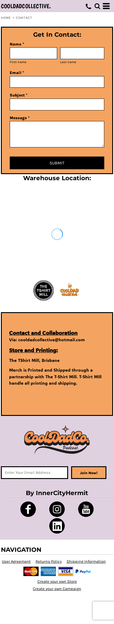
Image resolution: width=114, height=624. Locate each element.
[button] (97, 6)
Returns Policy (49, 561)
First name (18, 62)
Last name (68, 62)
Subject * (18, 95)
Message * (19, 118)
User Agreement (16, 561)
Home (6, 18)
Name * (17, 44)
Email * (17, 72)
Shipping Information (86, 561)
